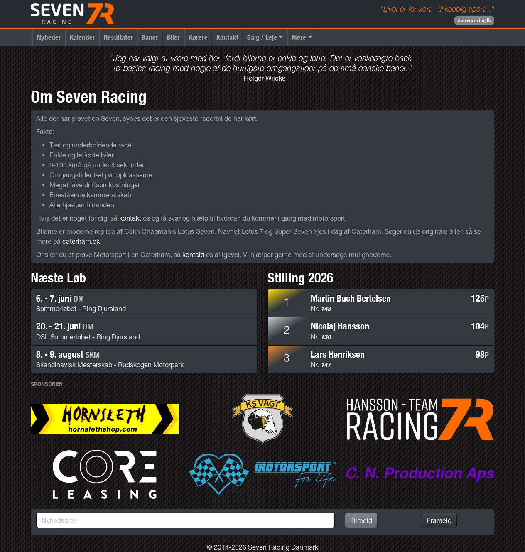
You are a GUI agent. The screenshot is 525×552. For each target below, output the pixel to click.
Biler (173, 37)
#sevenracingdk (474, 20)
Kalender (82, 37)
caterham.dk (81, 241)
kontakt (130, 218)
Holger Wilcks (264, 78)
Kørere (198, 37)
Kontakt (227, 37)
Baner (150, 37)
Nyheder (49, 37)
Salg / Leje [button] (262, 37)
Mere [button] (299, 37)
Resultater (118, 37)
